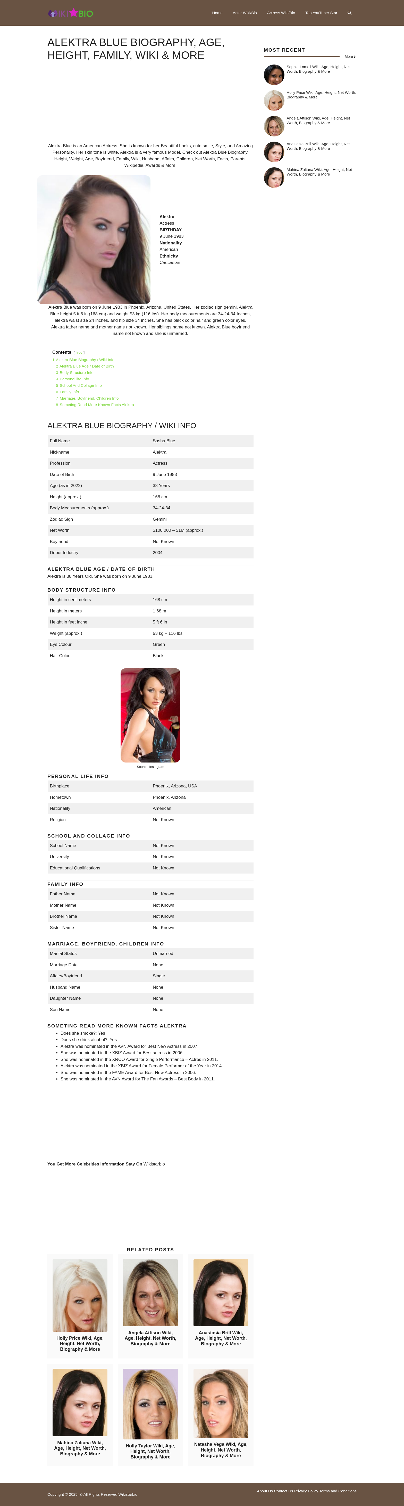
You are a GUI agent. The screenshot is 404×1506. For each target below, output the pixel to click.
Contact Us (283, 1491)
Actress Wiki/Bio (281, 13)
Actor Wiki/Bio (245, 13)
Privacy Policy (306, 1491)
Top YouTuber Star (321, 13)
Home (217, 13)
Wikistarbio (154, 1164)
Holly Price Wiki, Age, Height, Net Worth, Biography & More (80, 1344)
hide (79, 352)
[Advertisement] (150, 107)
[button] (349, 13)
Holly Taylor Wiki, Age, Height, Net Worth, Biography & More (150, 1451)
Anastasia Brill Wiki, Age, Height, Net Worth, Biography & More (221, 1338)
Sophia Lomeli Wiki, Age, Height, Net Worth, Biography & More (318, 69)
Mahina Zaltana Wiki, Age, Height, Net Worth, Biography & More (80, 1448)
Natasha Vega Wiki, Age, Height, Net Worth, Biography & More (221, 1450)
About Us (265, 1491)
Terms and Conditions (338, 1491)
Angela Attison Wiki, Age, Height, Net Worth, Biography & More (150, 1338)
